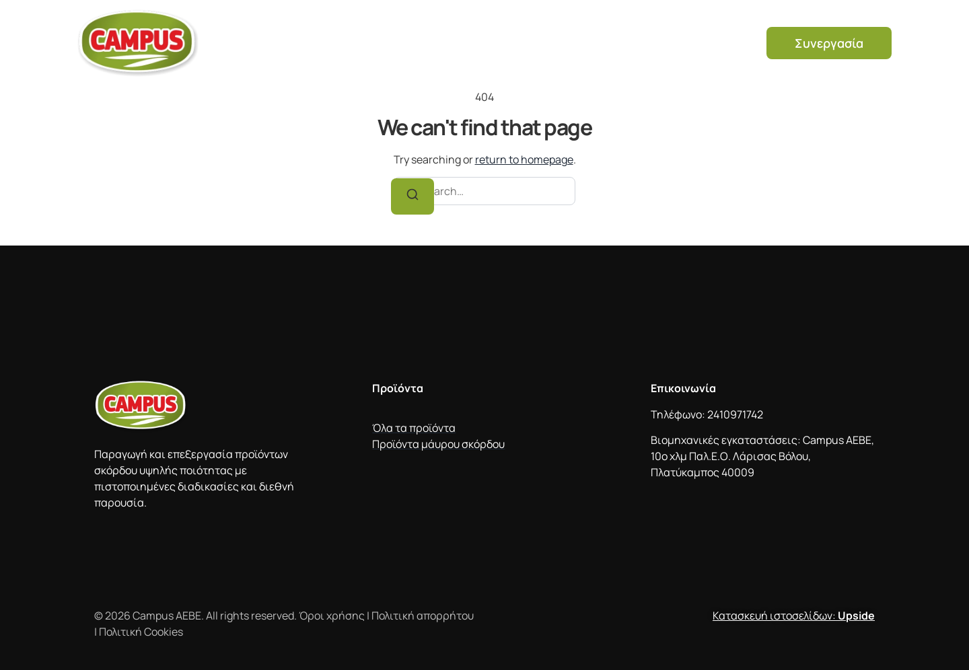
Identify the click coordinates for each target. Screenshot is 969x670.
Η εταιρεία (357, 34)
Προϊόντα (436, 34)
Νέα (728, 34)
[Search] (412, 196)
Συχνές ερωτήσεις (643, 34)
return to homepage (524, 159)
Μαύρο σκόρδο (527, 34)
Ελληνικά (713, 52)
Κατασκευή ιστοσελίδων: (794, 615)
